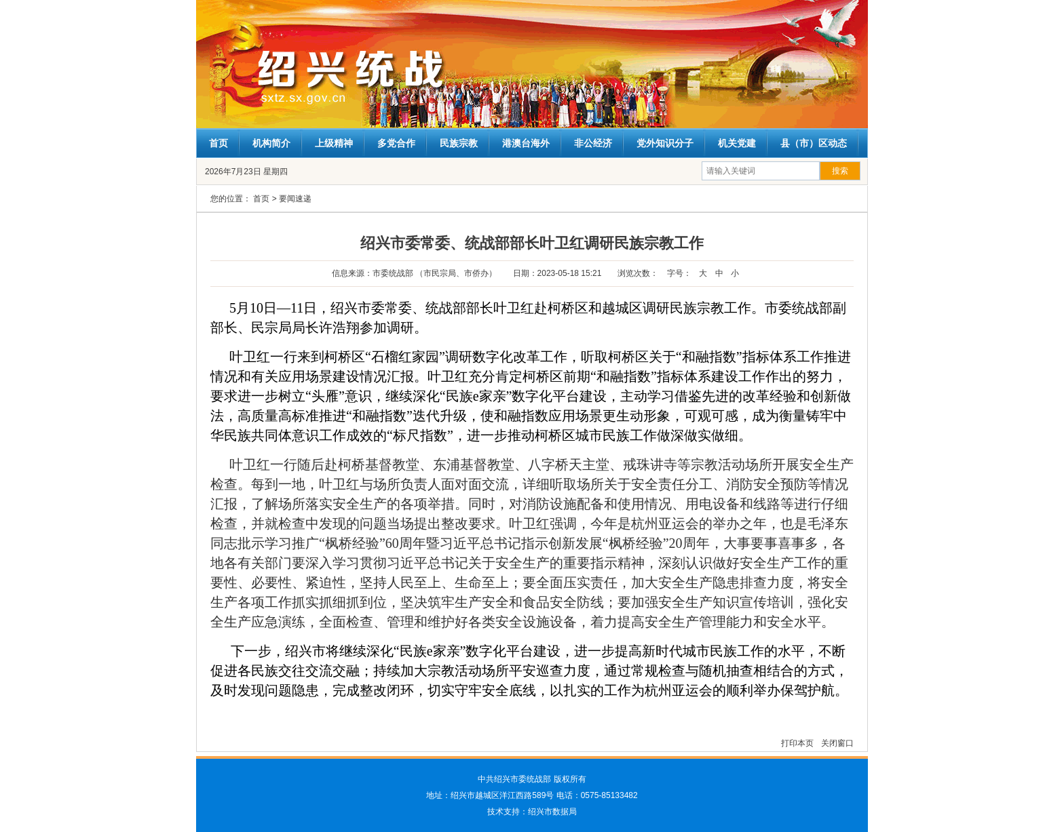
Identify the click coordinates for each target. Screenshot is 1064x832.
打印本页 (798, 743)
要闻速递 (295, 198)
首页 (218, 143)
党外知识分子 (665, 143)
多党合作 (396, 143)
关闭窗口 (837, 743)
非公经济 (593, 143)
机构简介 (271, 143)
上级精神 (334, 143)
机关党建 (737, 143)
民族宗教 (459, 143)
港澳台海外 (526, 143)
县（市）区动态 (813, 143)
